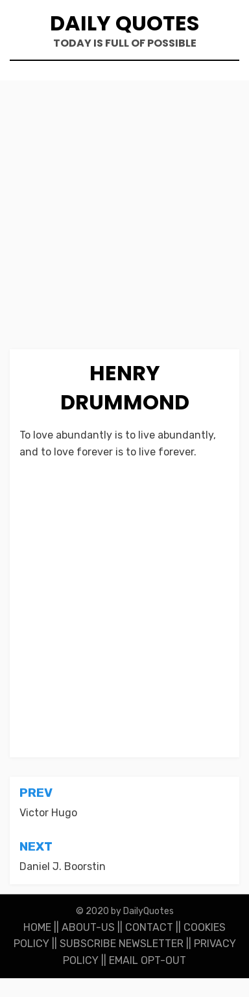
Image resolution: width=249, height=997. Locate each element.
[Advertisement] (124, 219)
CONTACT (149, 927)
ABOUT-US (88, 927)
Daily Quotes (124, 23)
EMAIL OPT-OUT (147, 960)
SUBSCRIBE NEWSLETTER (122, 943)
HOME (37, 927)
